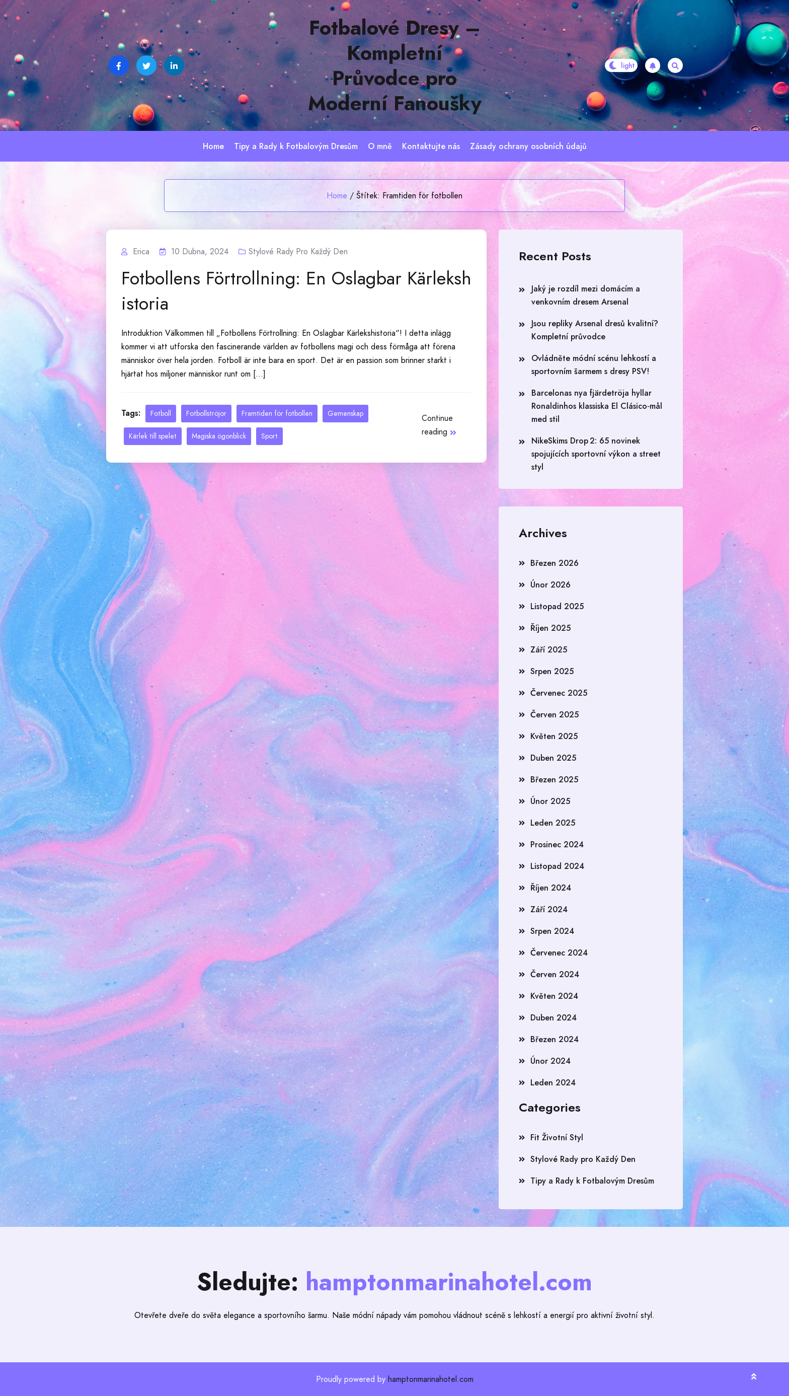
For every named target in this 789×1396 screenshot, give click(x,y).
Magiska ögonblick (219, 436)
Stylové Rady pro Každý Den (298, 251)
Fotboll (160, 413)
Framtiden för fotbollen (277, 413)
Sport (269, 436)
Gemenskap (345, 413)
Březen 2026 (554, 563)
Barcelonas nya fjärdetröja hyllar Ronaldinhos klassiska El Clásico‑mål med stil (596, 406)
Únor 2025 (550, 801)
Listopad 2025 (557, 606)
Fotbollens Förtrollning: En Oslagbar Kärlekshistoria (296, 291)
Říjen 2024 (550, 888)
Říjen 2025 (550, 628)
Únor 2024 (550, 1061)
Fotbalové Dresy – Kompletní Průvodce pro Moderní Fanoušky (395, 65)
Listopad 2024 (557, 866)
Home (213, 146)
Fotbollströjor (206, 413)
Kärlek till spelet (153, 436)
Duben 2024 (553, 1017)
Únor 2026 (550, 585)
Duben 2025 (553, 758)
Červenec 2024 (559, 953)
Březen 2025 (554, 779)
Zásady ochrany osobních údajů (528, 146)
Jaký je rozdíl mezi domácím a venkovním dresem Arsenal (585, 295)
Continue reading (439, 424)
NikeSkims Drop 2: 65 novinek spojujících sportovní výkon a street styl (596, 454)
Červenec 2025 (558, 693)
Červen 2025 (554, 714)
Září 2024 (549, 909)
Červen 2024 (554, 974)
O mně (380, 146)
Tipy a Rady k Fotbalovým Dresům (296, 146)
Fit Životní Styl (556, 1137)
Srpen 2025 (552, 671)
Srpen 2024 (552, 931)
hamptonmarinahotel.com (431, 1379)
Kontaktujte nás (431, 146)
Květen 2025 (554, 736)
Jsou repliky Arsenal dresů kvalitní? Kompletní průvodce (594, 330)
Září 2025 (548, 649)
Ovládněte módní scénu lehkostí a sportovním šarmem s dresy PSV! (593, 364)
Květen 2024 (554, 996)
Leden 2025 (552, 823)
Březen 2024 (554, 1039)
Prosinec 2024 (557, 844)
